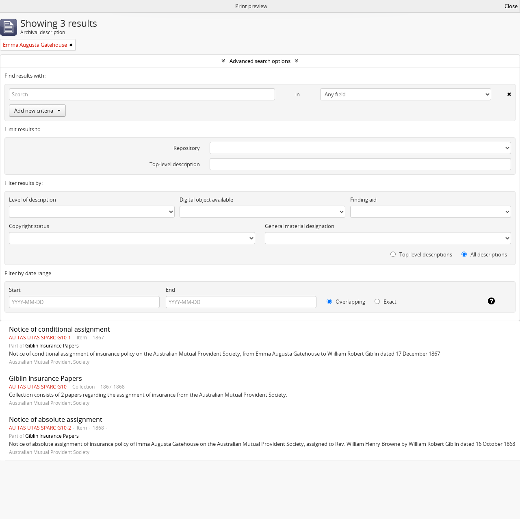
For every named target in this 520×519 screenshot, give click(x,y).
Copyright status (29, 226)
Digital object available (206, 199)
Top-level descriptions (421, 254)
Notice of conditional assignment (59, 329)
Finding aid (363, 199)
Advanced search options (260, 61)
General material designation (299, 226)
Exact (385, 301)
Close (511, 6)
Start (15, 289)
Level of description (32, 199)
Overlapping (346, 301)
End (170, 289)
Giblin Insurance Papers (52, 345)
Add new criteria (37, 110)
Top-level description (175, 164)
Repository (186, 148)
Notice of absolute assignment (55, 419)
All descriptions (484, 254)
